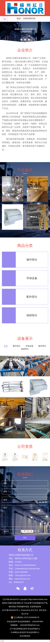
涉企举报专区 (25, 636)
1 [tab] (21, 39)
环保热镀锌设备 (22, 607)
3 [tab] (29, 39)
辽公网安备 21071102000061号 (26, 617)
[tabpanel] (25, 32)
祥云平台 (34, 610)
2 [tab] (25, 39)
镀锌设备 (12, 607)
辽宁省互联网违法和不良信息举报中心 (25, 629)
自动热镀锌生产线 (40, 603)
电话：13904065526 (26, 18)
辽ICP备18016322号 (11, 599)
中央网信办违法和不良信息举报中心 (25, 632)
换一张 (36, 531)
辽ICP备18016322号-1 (11, 610)
